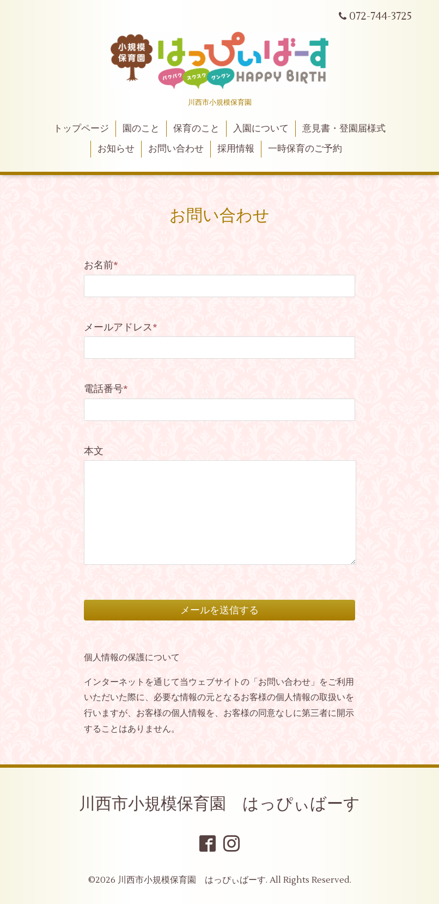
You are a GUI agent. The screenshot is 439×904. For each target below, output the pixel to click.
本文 (93, 451)
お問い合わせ (176, 149)
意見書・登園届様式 (344, 129)
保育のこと (196, 129)
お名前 (101, 265)
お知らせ (116, 149)
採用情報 (235, 149)
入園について (261, 129)
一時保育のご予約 (305, 149)
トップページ (81, 129)
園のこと (141, 129)
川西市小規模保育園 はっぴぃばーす (219, 804)
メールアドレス (120, 327)
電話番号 (106, 389)
